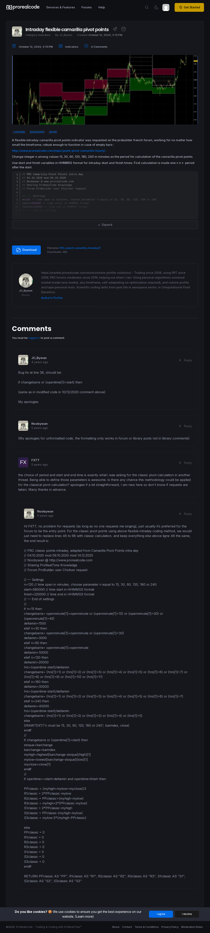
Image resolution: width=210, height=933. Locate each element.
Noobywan (39, 424)
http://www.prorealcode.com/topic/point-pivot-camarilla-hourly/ (59, 151)
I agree (161, 913)
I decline (187, 913)
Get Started (189, 7)
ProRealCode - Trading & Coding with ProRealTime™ (49, 926)
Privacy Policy (170, 926)
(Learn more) (84, 916)
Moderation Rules (192, 926)
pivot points (37, 132)
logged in (34, 337)
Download (26, 250)
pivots (53, 132)
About (115, 926)
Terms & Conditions (147, 926)
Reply (188, 360)
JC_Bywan (39, 358)
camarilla (19, 132)
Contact (127, 926)
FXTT (35, 460)
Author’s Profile (52, 298)
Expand (105, 224)
